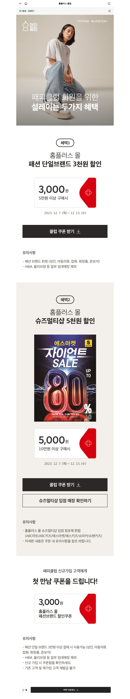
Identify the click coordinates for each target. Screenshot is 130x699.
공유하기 (109, 10)
